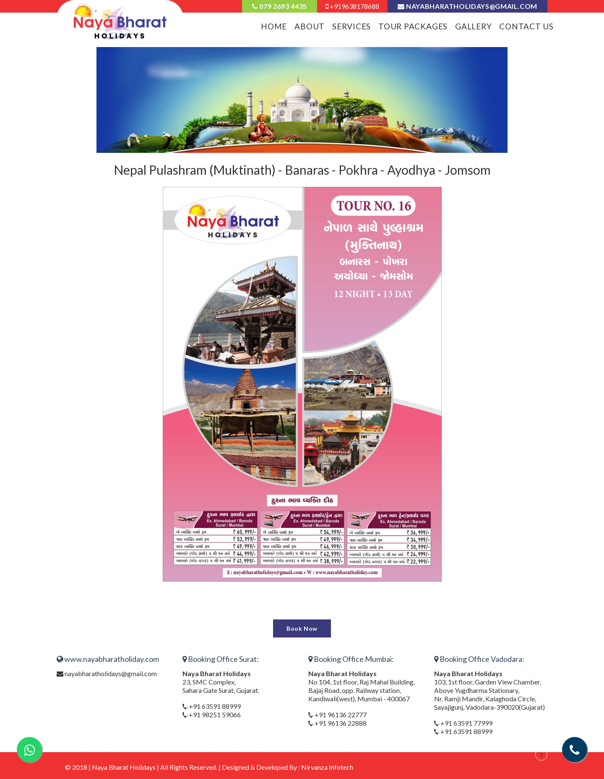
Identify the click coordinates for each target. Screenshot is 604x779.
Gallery (473, 26)
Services (351, 26)
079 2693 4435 (279, 6)
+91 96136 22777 (340, 715)
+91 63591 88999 (214, 706)
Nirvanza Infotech (327, 767)
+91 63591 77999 (465, 723)
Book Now (301, 628)
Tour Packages (413, 26)
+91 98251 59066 (214, 715)
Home (274, 26)
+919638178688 (352, 6)
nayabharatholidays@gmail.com (467, 6)
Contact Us (526, 26)
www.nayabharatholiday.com (108, 659)
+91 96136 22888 (340, 723)
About (309, 26)
